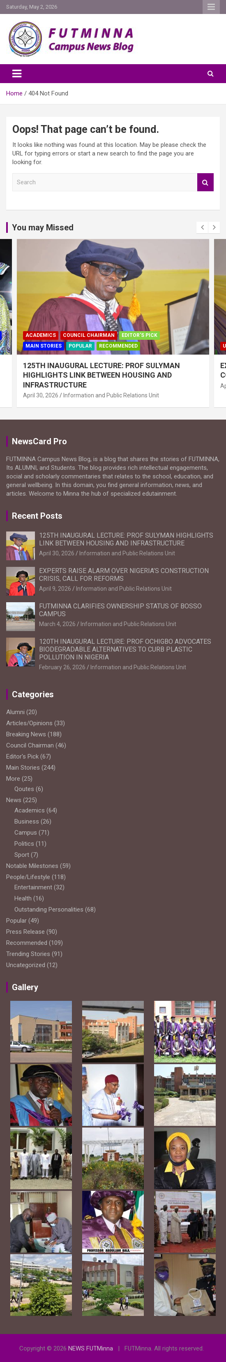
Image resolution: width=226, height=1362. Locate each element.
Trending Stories (28, 954)
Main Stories (43, 346)
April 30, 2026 (40, 395)
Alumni (15, 712)
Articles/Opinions (29, 723)
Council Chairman (89, 335)
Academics (40, 335)
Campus (25, 832)
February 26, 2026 (62, 667)
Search (205, 182)
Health (23, 898)
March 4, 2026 (57, 624)
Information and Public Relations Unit (111, 395)
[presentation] (202, 227)
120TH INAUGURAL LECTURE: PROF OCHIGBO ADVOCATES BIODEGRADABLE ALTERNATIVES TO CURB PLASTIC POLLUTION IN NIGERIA (125, 649)
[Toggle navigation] (17, 73)
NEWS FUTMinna (90, 1348)
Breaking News (26, 734)
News (13, 800)
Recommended (118, 346)
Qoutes (24, 789)
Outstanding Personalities (48, 909)
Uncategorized (25, 965)
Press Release (25, 931)
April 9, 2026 (55, 588)
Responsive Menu (211, 7)
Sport (21, 855)
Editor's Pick (139, 335)
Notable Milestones (32, 866)
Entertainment (33, 887)
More (13, 778)
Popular (80, 346)
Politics (24, 843)
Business (26, 821)
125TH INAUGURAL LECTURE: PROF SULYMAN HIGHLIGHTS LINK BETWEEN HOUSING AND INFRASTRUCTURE (101, 375)
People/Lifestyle (28, 877)
